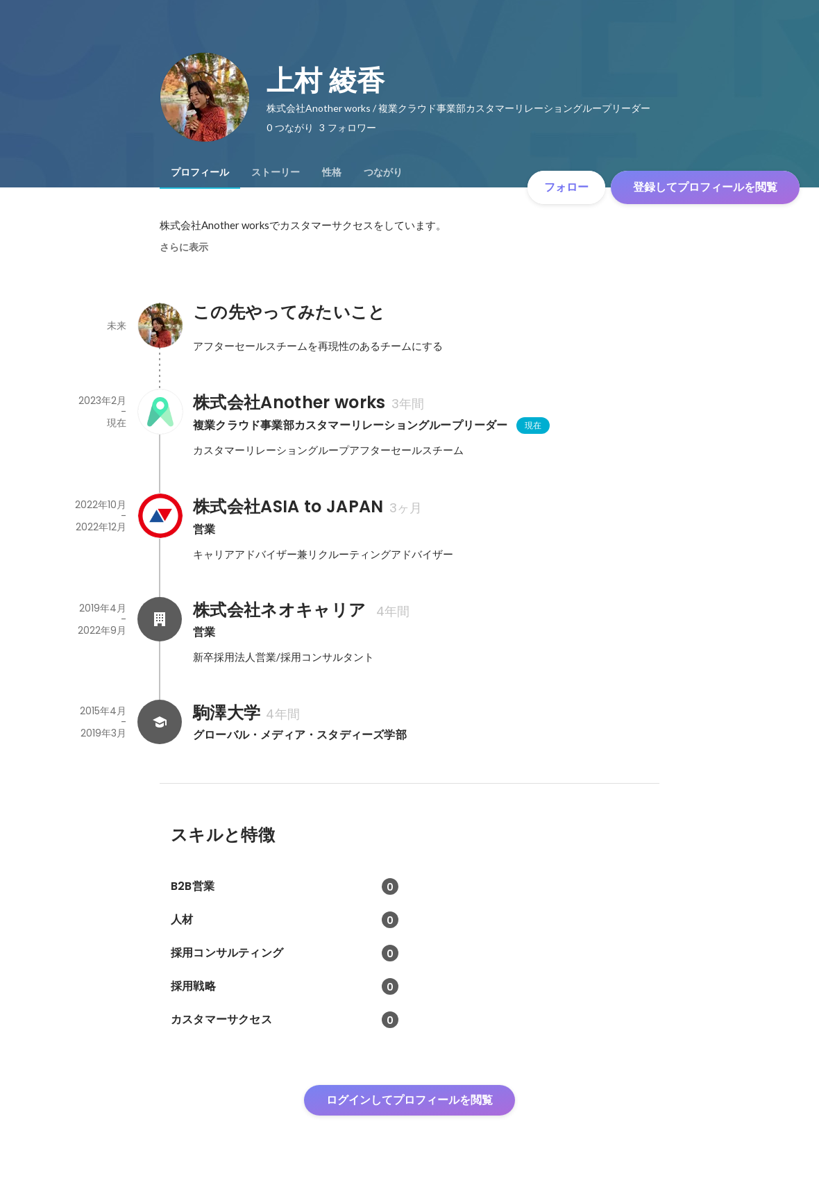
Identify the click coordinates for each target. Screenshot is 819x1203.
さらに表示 (184, 247)
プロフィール (200, 172)
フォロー (566, 187)
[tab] (200, 172)
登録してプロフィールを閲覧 (705, 187)
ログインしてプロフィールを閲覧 (409, 1100)
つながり (383, 172)
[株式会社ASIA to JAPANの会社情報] (159, 516)
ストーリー (275, 172)
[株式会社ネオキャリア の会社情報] (159, 619)
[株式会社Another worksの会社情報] (159, 412)
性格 (331, 172)
